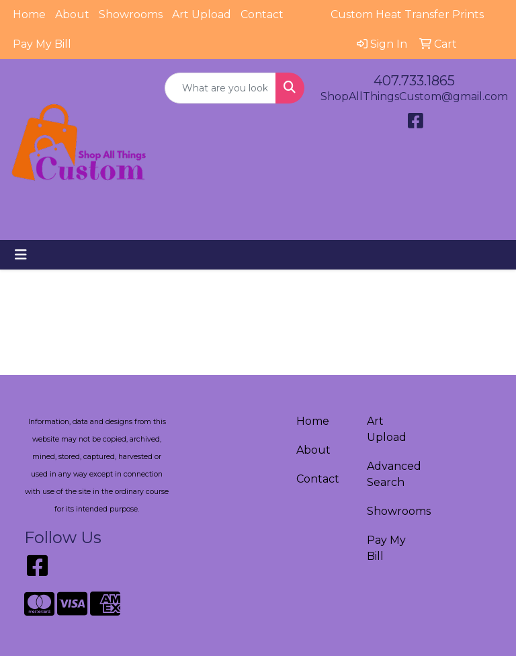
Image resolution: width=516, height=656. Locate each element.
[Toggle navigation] (21, 254)
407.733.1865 (414, 81)
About (72, 14)
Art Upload (201, 14)
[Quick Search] (221, 88)
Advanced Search (394, 474)
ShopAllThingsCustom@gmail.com (414, 96)
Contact (262, 14)
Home (29, 14)
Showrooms (131, 14)
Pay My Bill (42, 44)
